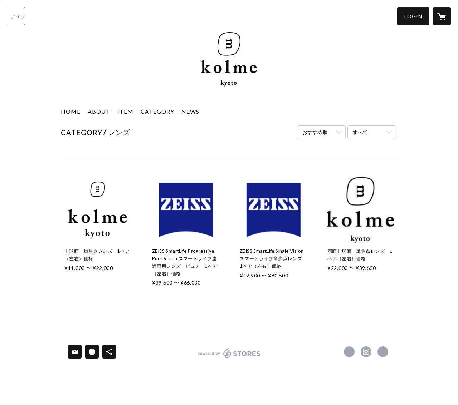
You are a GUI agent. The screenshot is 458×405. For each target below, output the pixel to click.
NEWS (190, 111)
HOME (71, 111)
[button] (413, 16)
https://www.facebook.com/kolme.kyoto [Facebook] (349, 351)
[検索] (16, 16)
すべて (360, 132)
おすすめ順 (314, 132)
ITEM (125, 111)
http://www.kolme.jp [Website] (382, 351)
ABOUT (99, 111)
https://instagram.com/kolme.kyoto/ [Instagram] (366, 351)
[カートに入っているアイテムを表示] (442, 16)
